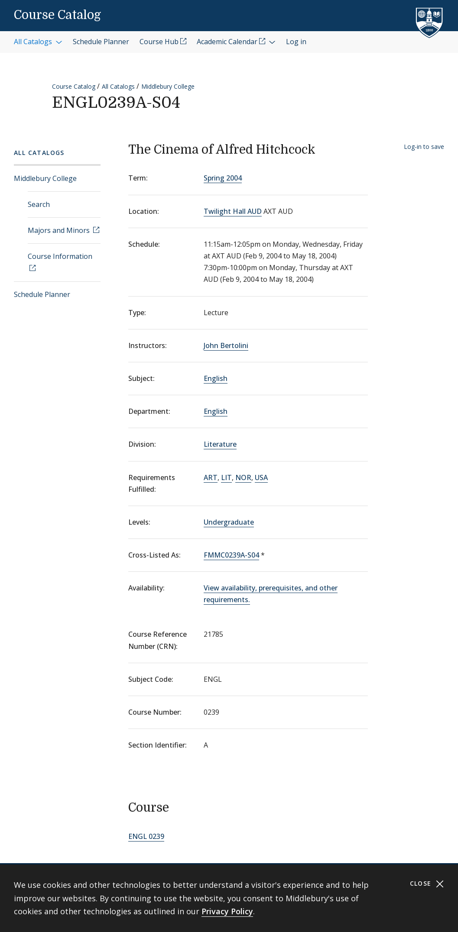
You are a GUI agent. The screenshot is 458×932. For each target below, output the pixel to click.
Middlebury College (168, 86)
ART (211, 477)
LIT (226, 477)
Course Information (60, 256)
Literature (220, 444)
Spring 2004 (223, 178)
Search (39, 204)
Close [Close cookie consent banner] (427, 883)
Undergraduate (229, 522)
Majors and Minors (59, 230)
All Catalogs (118, 86)
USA (261, 477)
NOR (243, 477)
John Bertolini (226, 345)
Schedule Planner (42, 294)
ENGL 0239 (146, 836)
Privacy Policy (227, 911)
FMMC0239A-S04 (231, 555)
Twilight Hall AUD (233, 211)
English (215, 378)
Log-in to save (424, 146)
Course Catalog (57, 15)
